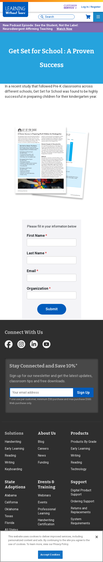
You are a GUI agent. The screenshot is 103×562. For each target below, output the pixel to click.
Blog (41, 442)
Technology (78, 469)
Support (79, 481)
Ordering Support (82, 501)
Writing (9, 462)
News (42, 455)
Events (42, 502)
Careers (43, 448)
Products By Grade (84, 442)
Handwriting (13, 442)
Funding (43, 462)
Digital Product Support (81, 492)
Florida (9, 523)
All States (11, 530)
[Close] (96, 537)
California (11, 502)
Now (88, 17)
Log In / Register (91, 6)
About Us (47, 433)
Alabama (11, 495)
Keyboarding (13, 469)
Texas (9, 516)
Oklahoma (11, 509)
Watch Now (64, 29)
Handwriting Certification (46, 522)
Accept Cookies (50, 554)
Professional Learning (47, 511)
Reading (10, 455)
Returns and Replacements (81, 510)
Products (79, 433)
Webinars (44, 495)
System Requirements (80, 521)
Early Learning (14, 448)
